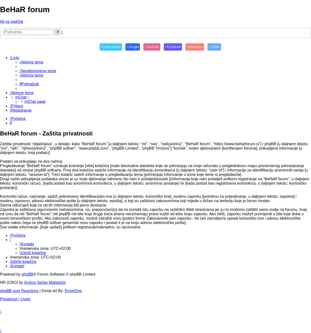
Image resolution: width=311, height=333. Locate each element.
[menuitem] (31, 62)
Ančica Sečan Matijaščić (45, 282)
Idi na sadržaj (11, 21)
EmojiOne (73, 291)
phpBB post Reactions (19, 291)
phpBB (27, 274)
